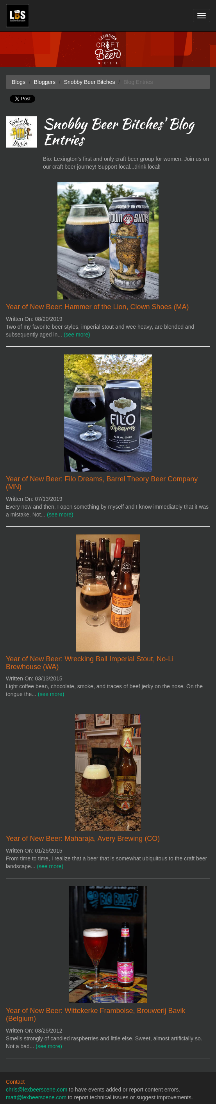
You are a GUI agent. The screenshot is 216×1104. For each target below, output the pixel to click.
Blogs (18, 82)
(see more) (77, 334)
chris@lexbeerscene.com (36, 1089)
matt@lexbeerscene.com (36, 1097)
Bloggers (44, 82)
